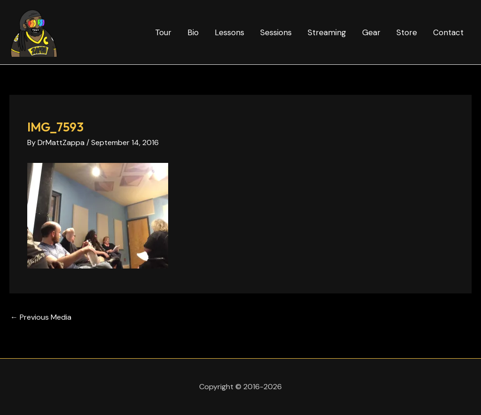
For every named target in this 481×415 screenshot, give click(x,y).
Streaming (327, 32)
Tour (163, 32)
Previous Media (40, 317)
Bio (193, 32)
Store (406, 32)
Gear (371, 32)
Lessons (229, 32)
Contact (448, 32)
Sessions (276, 32)
